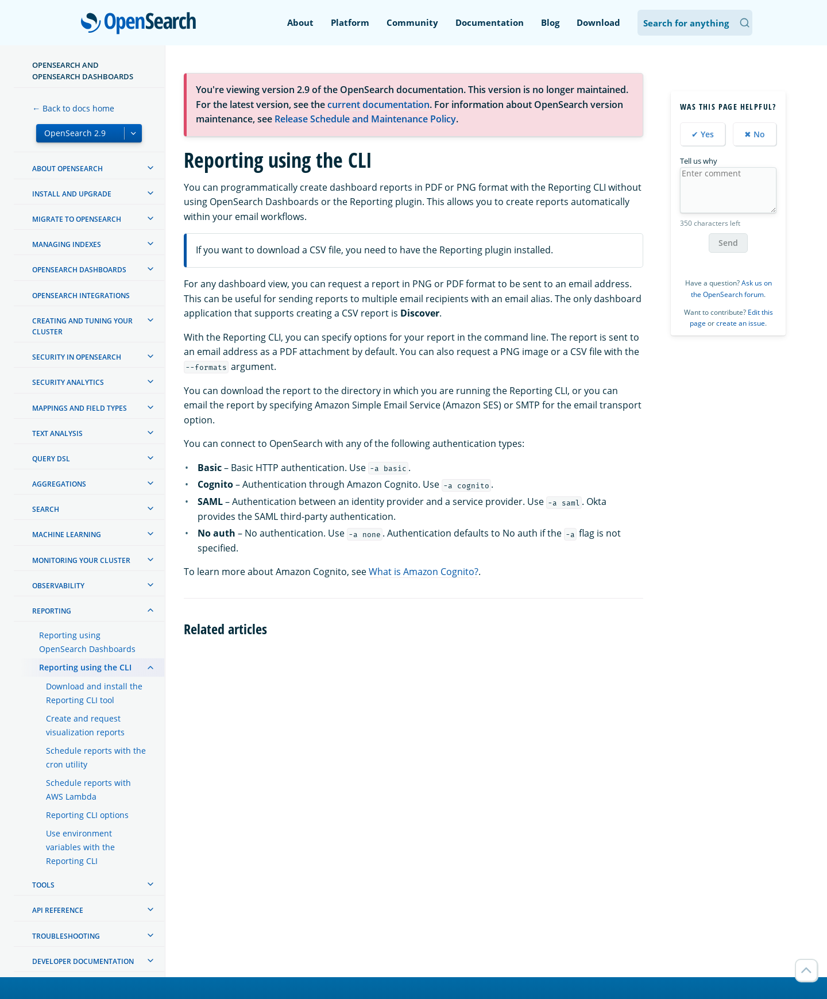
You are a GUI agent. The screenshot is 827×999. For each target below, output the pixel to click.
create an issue (740, 323)
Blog (550, 22)
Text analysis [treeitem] (57, 433)
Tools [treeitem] (43, 885)
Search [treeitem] (45, 509)
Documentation (489, 22)
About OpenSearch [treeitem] (67, 168)
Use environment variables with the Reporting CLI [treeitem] (80, 847)
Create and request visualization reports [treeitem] (85, 725)
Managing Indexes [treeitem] (66, 244)
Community (412, 22)
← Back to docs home (73, 108)
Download (598, 22)
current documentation (378, 104)
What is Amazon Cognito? (423, 571)
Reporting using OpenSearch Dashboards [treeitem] (87, 642)
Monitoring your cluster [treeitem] (81, 560)
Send (728, 242)
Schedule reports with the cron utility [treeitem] (96, 757)
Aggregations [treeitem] (59, 484)
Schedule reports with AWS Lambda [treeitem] (88, 789)
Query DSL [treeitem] (51, 459)
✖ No (754, 134)
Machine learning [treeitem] (66, 534)
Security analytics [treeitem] (68, 382)
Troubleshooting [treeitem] (66, 936)
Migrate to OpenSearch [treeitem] (76, 219)
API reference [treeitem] (57, 910)
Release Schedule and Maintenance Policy (365, 119)
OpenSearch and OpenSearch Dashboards (82, 71)
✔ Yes (702, 134)
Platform (350, 22)
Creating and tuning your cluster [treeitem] (82, 326)
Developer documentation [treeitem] (83, 961)
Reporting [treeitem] (51, 611)
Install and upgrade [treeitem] (71, 194)
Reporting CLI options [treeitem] (87, 814)
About (300, 22)
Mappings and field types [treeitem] (79, 408)
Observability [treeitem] (58, 586)
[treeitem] (150, 168)
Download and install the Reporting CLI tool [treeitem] (94, 693)
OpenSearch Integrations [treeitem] (81, 295)
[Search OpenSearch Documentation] (694, 23)
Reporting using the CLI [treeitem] (85, 667)
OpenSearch (141, 24)
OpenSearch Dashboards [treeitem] (79, 270)
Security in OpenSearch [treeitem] (76, 357)
